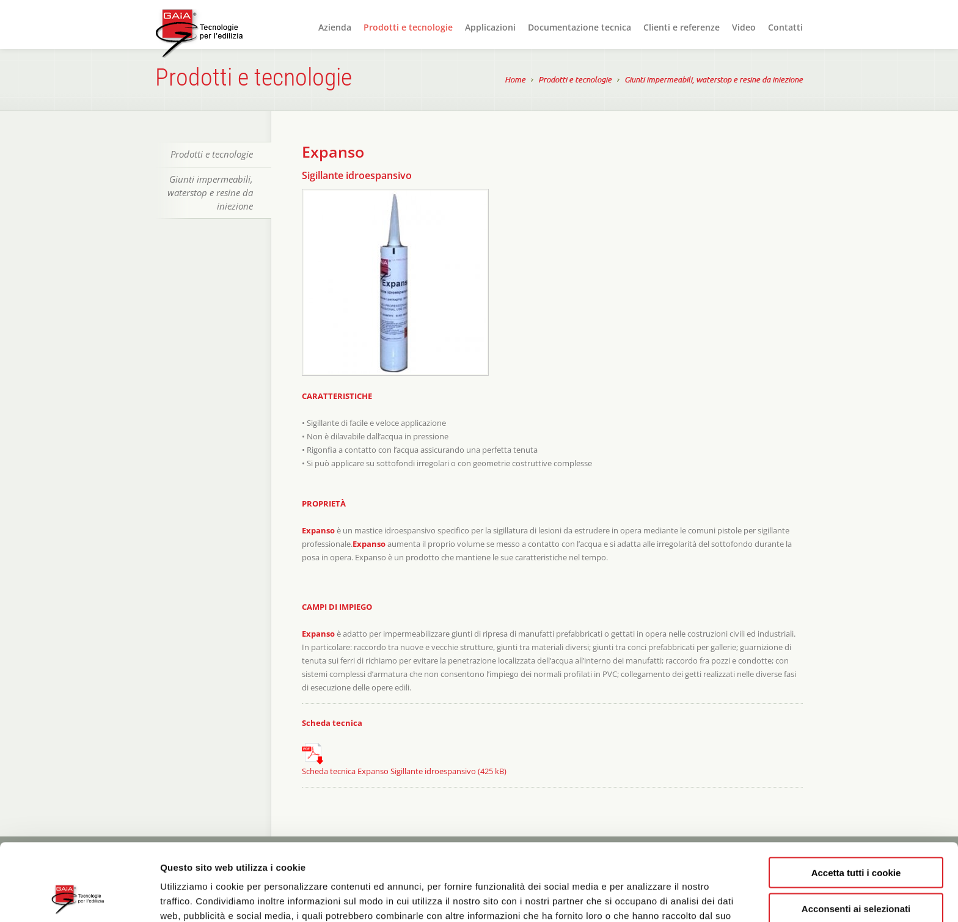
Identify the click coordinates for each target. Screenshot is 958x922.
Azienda (334, 27)
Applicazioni (490, 27)
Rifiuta (856, 871)
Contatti (785, 27)
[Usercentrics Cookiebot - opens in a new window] (79, 898)
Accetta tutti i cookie (856, 800)
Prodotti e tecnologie (408, 27)
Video (744, 27)
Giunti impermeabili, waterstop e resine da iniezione (713, 80)
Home (515, 80)
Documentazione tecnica (579, 27)
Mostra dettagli (649, 898)
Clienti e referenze (681, 27)
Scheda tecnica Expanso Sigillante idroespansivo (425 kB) (404, 760)
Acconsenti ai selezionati (856, 836)
